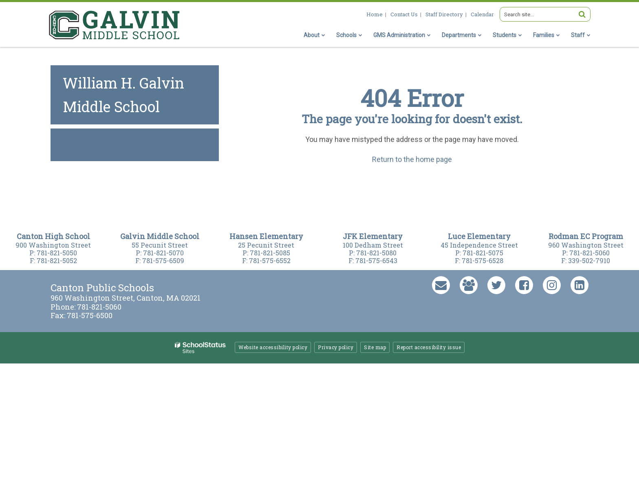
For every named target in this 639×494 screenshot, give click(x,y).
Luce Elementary (479, 236)
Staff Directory (444, 14)
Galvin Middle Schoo (158, 236)
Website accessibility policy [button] (272, 347)
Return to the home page (412, 159)
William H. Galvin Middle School (123, 94)
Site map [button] (375, 347)
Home (374, 14)
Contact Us (404, 14)
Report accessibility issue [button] (429, 347)
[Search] (582, 14)
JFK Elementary (373, 236)
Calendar (482, 14)
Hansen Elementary (266, 236)
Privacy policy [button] (335, 347)
